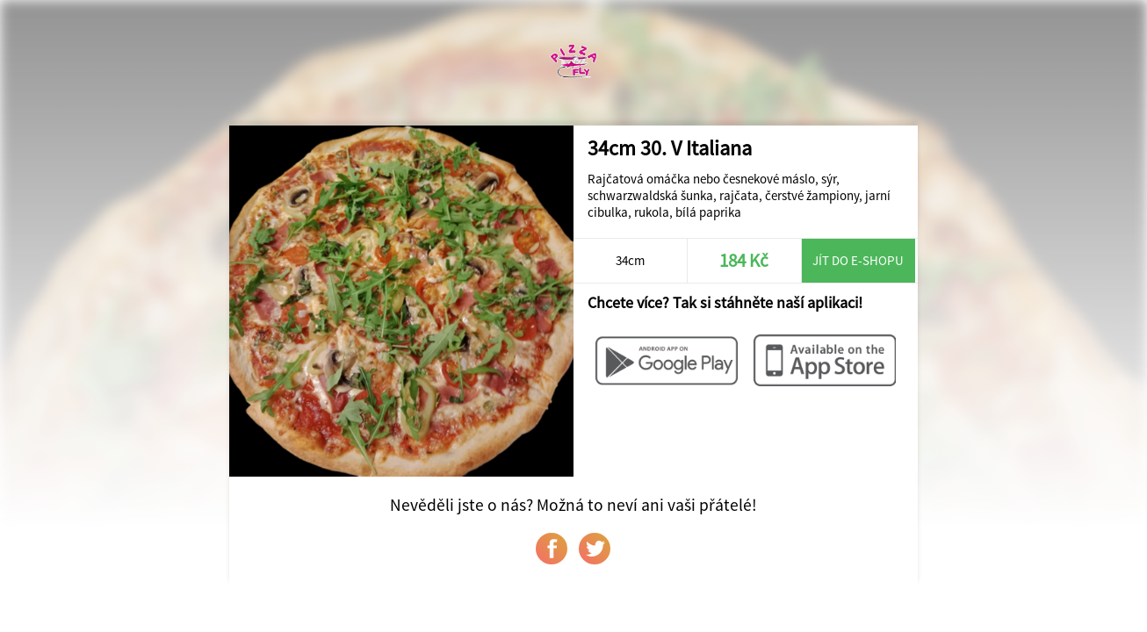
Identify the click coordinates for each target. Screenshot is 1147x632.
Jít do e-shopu (858, 260)
